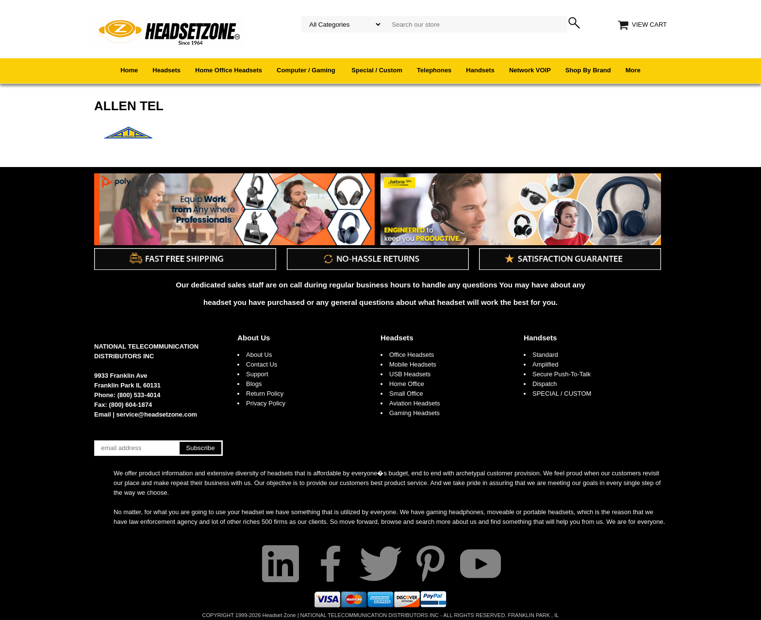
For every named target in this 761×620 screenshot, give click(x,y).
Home (129, 70)
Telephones (434, 70)
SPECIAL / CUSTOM (561, 393)
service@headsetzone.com (157, 414)
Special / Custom (376, 70)
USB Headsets (409, 374)
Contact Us (261, 364)
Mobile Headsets (412, 364)
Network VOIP (530, 70)
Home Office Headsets (228, 70)
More (633, 70)
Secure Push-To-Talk (561, 374)
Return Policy (264, 393)
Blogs (254, 383)
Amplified (545, 364)
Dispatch (544, 383)
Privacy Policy (265, 403)
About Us (253, 338)
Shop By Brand (588, 70)
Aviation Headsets (414, 403)
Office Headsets (411, 354)
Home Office (406, 383)
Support (257, 374)
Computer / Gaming (307, 70)
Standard (545, 354)
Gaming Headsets (414, 413)
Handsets (480, 70)
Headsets (166, 70)
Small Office (406, 393)
